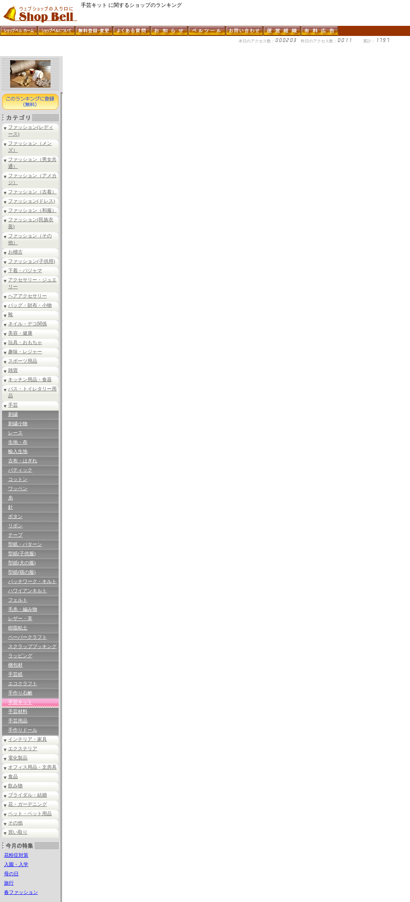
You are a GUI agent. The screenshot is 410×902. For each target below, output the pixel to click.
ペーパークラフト (27, 637)
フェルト (17, 600)
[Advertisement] (147, 53)
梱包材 (15, 665)
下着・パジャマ (25, 270)
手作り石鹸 (20, 693)
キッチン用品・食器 (30, 379)
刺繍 (13, 414)
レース (15, 433)
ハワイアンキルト (27, 591)
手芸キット (20, 702)
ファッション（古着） (32, 192)
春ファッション (21, 892)
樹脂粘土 (17, 628)
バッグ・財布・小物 (30, 305)
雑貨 (13, 370)
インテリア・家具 (27, 739)
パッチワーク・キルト (32, 581)
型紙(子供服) (22, 553)
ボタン (15, 516)
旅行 (9, 883)
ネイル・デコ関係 (27, 324)
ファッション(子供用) (31, 261)
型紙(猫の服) (22, 572)
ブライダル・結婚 (27, 795)
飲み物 (15, 786)
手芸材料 (17, 711)
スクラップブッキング (32, 646)
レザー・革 (20, 618)
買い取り (17, 832)
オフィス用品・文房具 (32, 767)
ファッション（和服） (32, 210)
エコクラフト (22, 683)
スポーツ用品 (22, 361)
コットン (17, 479)
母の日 (11, 874)
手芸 (13, 405)
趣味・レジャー (25, 352)
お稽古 (15, 252)
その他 (15, 823)
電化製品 (17, 758)
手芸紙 (15, 674)
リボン (15, 526)
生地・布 (17, 442)
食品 (13, 776)
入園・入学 (16, 864)
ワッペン (17, 488)
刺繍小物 (17, 423)
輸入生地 (17, 451)
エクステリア (22, 748)
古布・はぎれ (22, 461)
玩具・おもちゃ (25, 342)
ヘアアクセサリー (27, 296)
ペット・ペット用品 (30, 813)
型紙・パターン (25, 544)
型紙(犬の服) (22, 563)
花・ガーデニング (27, 804)
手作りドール (22, 730)
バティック (20, 470)
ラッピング (20, 656)
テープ (15, 535)
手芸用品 (17, 721)
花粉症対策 (16, 855)
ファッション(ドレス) (31, 201)
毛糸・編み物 (22, 609)
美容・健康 (20, 333)
